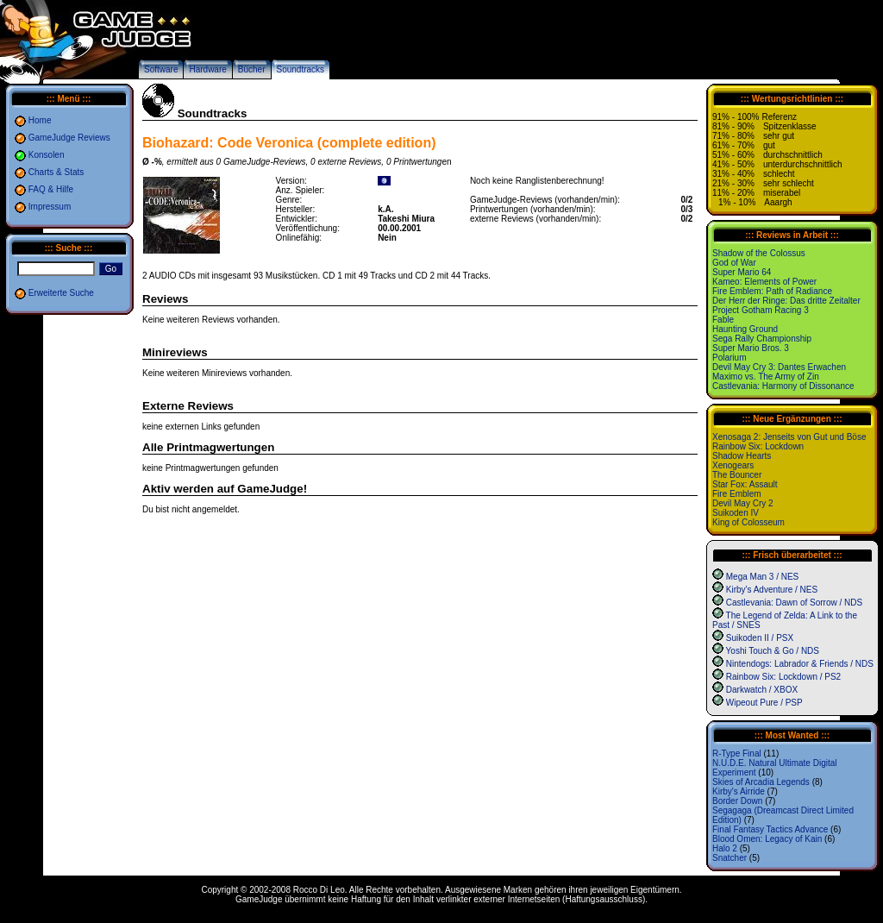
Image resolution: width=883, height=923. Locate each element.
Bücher (252, 69)
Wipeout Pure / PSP (764, 702)
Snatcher (729, 858)
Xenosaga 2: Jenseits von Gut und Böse (789, 437)
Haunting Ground (745, 329)
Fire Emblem (736, 494)
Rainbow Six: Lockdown (758, 446)
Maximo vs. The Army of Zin (765, 376)
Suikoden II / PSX (759, 638)
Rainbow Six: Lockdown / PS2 (783, 676)
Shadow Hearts (741, 456)
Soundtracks (301, 69)
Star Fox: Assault (745, 484)
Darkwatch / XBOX (762, 689)
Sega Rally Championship (761, 338)
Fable (723, 319)
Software (161, 69)
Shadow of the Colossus (758, 253)
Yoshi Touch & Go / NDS (772, 651)
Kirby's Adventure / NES (771, 589)
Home (40, 120)
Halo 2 (724, 848)
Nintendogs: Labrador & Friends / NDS (800, 664)
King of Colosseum (748, 522)
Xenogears (733, 465)
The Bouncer (736, 475)
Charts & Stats (56, 172)
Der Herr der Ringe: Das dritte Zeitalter (786, 300)
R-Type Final (736, 753)
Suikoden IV (735, 513)
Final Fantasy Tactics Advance (770, 829)
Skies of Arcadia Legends (761, 782)
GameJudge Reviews (69, 137)
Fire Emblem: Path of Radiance (772, 291)
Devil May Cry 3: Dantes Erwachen (779, 367)
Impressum (49, 206)
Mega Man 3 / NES (762, 576)
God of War (734, 262)
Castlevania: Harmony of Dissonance (783, 386)
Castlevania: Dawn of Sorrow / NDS (794, 602)
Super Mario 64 (741, 272)
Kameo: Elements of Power (764, 281)
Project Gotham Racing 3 (760, 310)
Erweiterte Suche (61, 293)
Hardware (207, 69)
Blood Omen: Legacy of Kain (767, 839)
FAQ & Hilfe (50, 189)
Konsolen (46, 155)
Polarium (729, 357)
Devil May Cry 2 (742, 503)
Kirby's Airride (738, 791)
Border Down (737, 801)
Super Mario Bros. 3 (750, 348)
